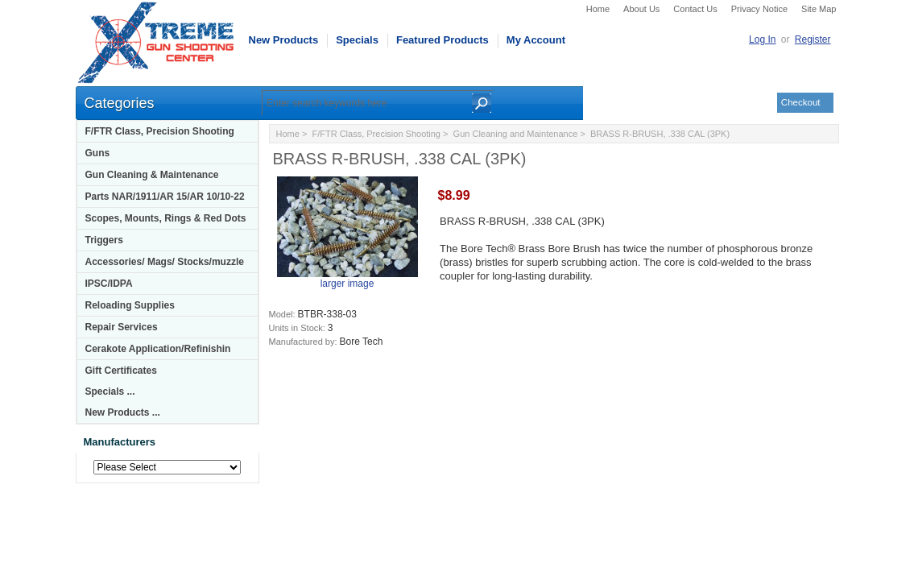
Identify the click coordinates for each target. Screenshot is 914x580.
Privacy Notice (759, 9)
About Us (641, 9)
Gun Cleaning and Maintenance (515, 134)
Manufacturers (120, 442)
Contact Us (695, 9)
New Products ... (122, 412)
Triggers (104, 240)
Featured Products (442, 40)
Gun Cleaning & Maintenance (152, 174)
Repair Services (121, 327)
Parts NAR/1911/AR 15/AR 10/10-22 (165, 196)
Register (813, 39)
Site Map (818, 9)
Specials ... (110, 391)
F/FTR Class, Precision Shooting (159, 131)
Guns (97, 153)
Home (598, 9)
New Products (284, 40)
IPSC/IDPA (109, 283)
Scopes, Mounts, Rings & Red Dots (165, 218)
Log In (762, 39)
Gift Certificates (121, 370)
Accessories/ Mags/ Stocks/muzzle (164, 261)
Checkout (801, 102)
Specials (357, 40)
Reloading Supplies (130, 305)
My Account (536, 40)
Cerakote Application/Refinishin (158, 348)
